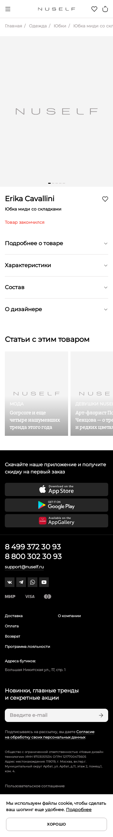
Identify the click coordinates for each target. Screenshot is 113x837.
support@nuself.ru (24, 567)
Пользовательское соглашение (34, 786)
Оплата (12, 626)
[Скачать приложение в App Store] (56, 489)
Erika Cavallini (29, 198)
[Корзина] (105, 9)
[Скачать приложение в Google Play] (56, 505)
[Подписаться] (100, 715)
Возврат (12, 636)
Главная (13, 26)
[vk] (9, 582)
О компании (69, 616)
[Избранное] (94, 9)
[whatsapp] (32, 582)
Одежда (37, 26)
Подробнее (79, 809)
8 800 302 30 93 (33, 556)
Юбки (59, 26)
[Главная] (56, 9)
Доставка (14, 616)
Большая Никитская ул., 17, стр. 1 (35, 669)
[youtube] (44, 582)
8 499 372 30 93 (33, 546)
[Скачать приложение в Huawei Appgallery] (56, 520)
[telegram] (21, 582)
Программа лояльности (27, 646)
